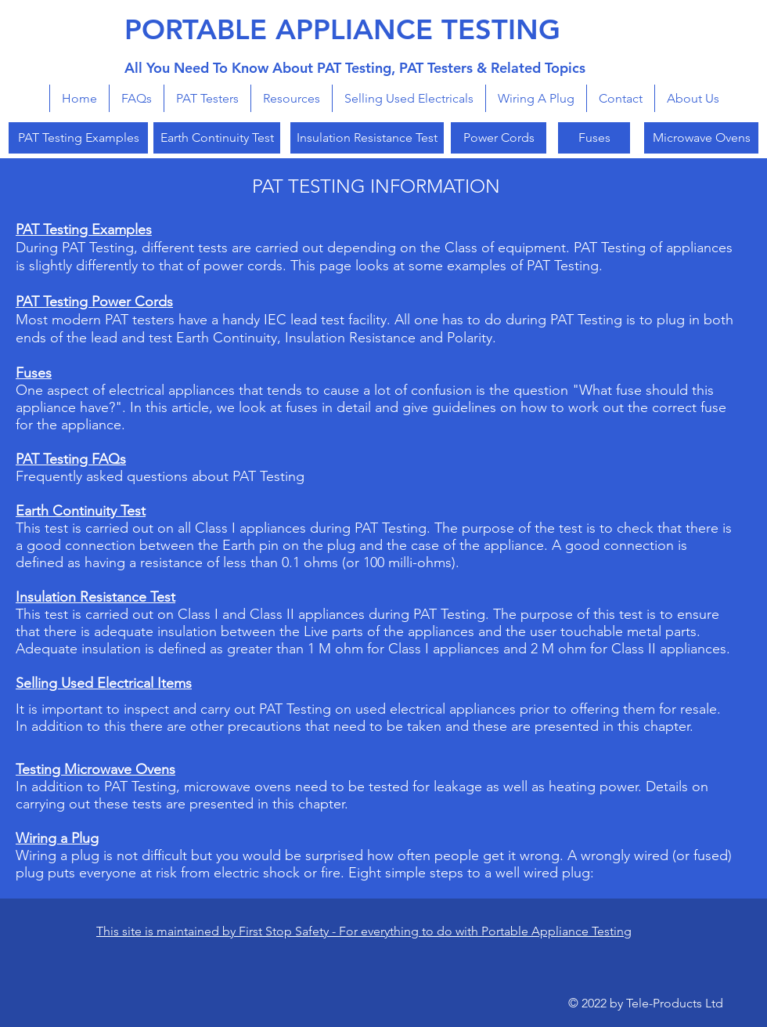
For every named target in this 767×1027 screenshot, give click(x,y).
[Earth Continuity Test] (216, 138)
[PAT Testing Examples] (78, 138)
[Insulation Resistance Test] (367, 138)
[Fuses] (594, 138)
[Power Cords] (498, 138)
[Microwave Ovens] (701, 138)
